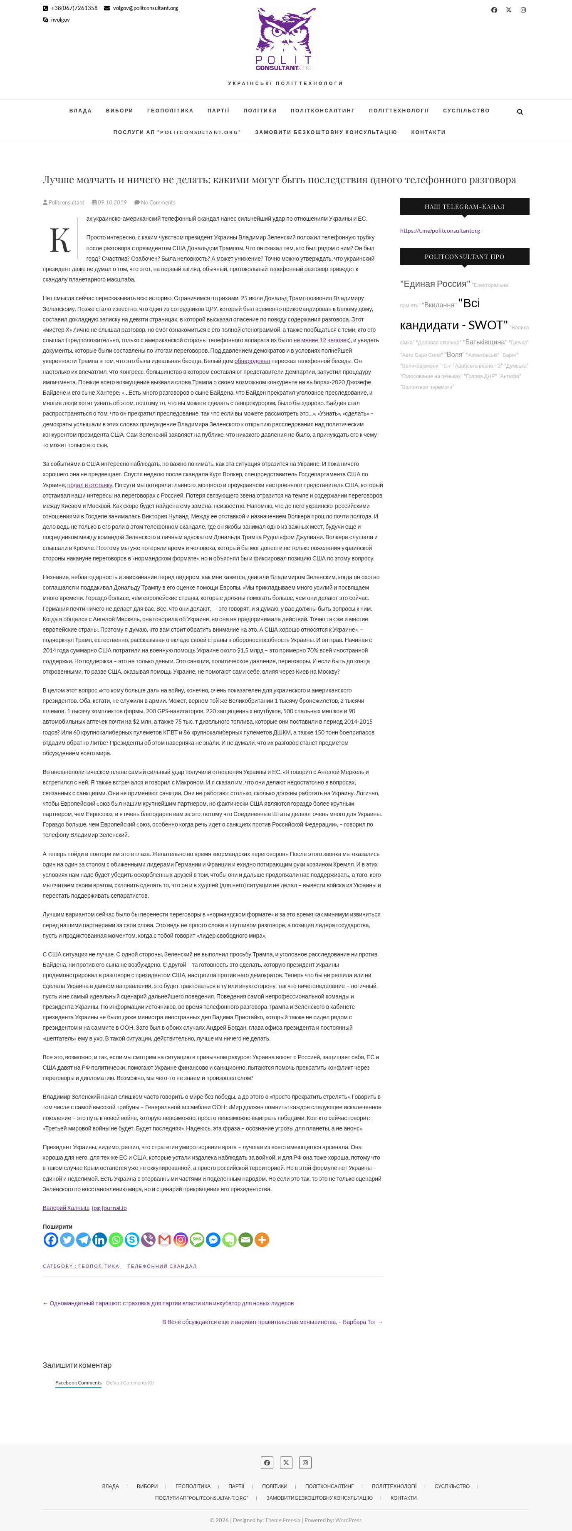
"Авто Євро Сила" (421, 355)
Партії (219, 110)
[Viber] (148, 1239)
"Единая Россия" (435, 283)
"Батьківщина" (485, 342)
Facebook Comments (78, 1382)
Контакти (428, 132)
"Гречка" (519, 342)
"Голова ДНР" (480, 376)
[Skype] (132, 1239)
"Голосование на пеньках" (431, 376)
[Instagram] (180, 1239)
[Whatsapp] (116, 1239)
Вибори (120, 110)
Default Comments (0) (130, 1382)
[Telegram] (83, 1239)
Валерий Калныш (66, 1207)
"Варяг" (509, 355)
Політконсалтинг (323, 110)
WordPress (348, 1520)
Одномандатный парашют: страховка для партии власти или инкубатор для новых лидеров (168, 1303)
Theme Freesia (282, 1520)
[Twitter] (67, 1239)
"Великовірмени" (420, 366)
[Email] (245, 1239)
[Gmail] (164, 1239)
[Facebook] (51, 1239)
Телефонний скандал (162, 1266)
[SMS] (197, 1239)
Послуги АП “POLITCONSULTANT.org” (178, 132)
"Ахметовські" (482, 355)
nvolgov (56, 19)
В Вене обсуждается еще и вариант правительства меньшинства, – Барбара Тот (272, 1321)
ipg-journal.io (109, 1207)
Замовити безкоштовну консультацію (326, 132)
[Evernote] (229, 1239)
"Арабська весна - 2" (478, 366)
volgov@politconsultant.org (141, 8)
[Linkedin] (99, 1239)
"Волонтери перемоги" (427, 387)
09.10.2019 (110, 202)
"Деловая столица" (439, 342)
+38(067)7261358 (70, 8)
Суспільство (466, 110)
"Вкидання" (439, 305)
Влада (80, 110)
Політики (260, 110)
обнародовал (252, 360)
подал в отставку (89, 484)
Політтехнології (399, 110)
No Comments (158, 202)
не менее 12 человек (321, 340)
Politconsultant (64, 202)
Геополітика (170, 110)
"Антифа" (509, 376)
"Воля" (454, 354)
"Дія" (446, 365)
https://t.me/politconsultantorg (440, 230)
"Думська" (516, 366)
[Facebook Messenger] (213, 1239)
